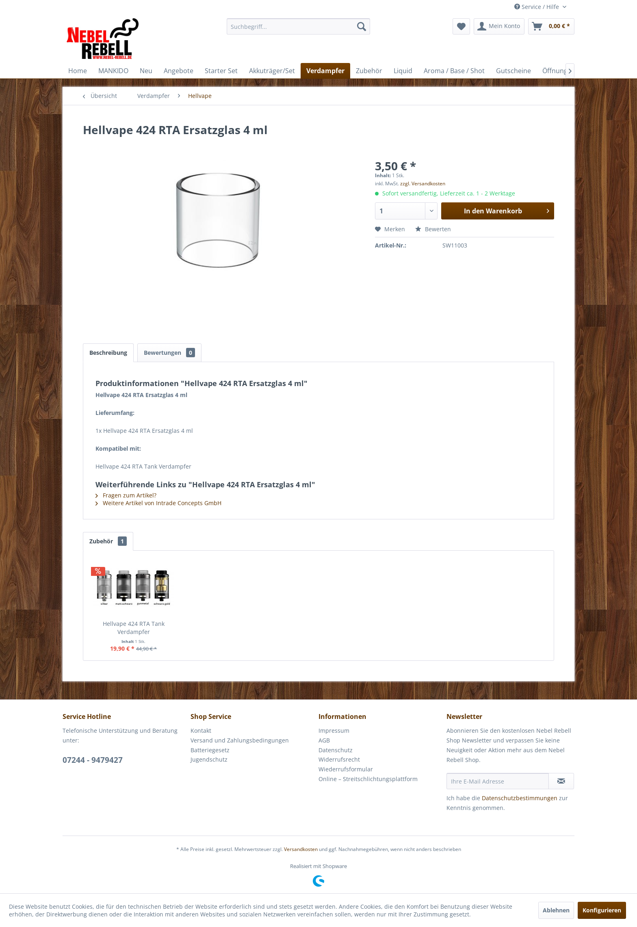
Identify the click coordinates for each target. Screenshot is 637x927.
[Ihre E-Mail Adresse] (497, 781)
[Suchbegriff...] (298, 26)
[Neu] (146, 70)
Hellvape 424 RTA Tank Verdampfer (134, 628)
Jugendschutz (209, 759)
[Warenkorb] (551, 26)
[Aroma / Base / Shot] (454, 70)
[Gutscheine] (513, 70)
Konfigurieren (602, 910)
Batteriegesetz (210, 750)
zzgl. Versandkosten (422, 183)
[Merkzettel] (461, 26)
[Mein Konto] (499, 26)
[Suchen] (361, 26)
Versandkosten (301, 849)
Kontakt (201, 730)
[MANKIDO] (113, 70)
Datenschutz (335, 750)
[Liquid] (403, 70)
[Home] (78, 70)
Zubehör (108, 541)
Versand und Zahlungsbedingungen (240, 740)
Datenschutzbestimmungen (519, 798)
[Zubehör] (369, 70)
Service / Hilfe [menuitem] (537, 7)
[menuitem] (298, 26)
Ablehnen (556, 910)
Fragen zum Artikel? (125, 495)
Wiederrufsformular (345, 769)
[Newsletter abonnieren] (561, 781)
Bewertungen (169, 352)
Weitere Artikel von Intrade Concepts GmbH (158, 503)
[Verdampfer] (325, 70)
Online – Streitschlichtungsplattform (368, 779)
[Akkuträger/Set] (272, 70)
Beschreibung (108, 352)
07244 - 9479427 (93, 760)
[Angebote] (178, 70)
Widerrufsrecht (339, 759)
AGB (324, 740)
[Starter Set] (221, 70)
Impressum (333, 730)
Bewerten (433, 229)
